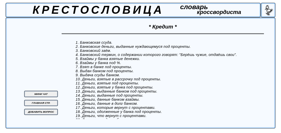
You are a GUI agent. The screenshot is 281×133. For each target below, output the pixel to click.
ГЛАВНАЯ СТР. (41, 102)
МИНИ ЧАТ (41, 94)
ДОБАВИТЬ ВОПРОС (41, 111)
